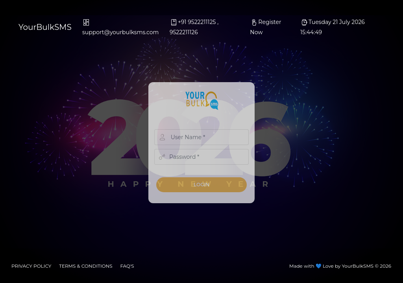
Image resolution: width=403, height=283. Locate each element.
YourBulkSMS (45, 27)
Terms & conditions (86, 266)
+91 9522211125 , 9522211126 (194, 27)
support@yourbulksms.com (120, 27)
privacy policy (31, 266)
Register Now (265, 27)
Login (201, 184)
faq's (127, 266)
